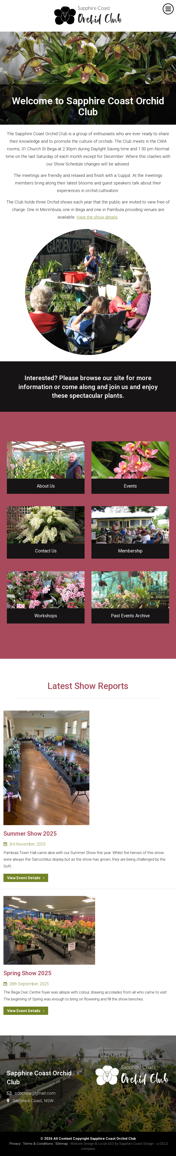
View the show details (97, 217)
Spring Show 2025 (27, 973)
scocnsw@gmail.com (35, 1093)
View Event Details (25, 878)
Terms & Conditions (38, 1144)
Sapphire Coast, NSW (33, 1100)
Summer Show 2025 (30, 833)
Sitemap (61, 1144)
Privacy (14, 1144)
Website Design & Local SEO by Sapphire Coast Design (112, 1144)
